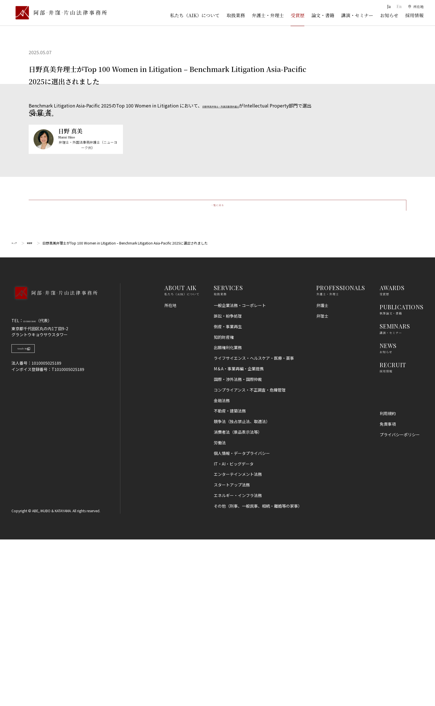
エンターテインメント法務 (238, 641)
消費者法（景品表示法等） (238, 598)
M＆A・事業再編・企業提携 (239, 535)
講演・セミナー (357, 15)
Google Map (40, 518)
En (397, 6)
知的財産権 (224, 503)
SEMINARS (395, 492)
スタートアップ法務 (232, 651)
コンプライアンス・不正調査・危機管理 (250, 556)
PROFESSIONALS (340, 454)
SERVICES (228, 454)
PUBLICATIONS (402, 473)
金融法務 (222, 567)
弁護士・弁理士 (268, 15)
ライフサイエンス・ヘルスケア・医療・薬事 (254, 524)
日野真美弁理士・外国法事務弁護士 (239, 105)
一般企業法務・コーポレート (240, 472)
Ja (387, 6)
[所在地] (415, 6)
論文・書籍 (322, 15)
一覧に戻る (217, 365)
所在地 (170, 472)
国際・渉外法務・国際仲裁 (238, 546)
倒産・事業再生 (228, 493)
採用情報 (414, 15)
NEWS (388, 512)
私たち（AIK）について (195, 15)
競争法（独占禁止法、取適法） (242, 588)
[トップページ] (59, 13)
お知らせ (389, 15)
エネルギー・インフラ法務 (238, 662)
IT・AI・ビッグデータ (234, 630)
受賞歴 (297, 15)
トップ (16, 409)
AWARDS (392, 454)
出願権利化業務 (228, 514)
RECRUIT (393, 531)
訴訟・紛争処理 (228, 482)
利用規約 (388, 580)
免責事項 (388, 590)
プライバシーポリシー (400, 601)
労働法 (220, 609)
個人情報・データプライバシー (242, 620)
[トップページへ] (54, 467)
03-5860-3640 (36, 487)
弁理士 (322, 482)
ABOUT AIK (180, 454)
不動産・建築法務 (230, 577)
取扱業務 (235, 15)
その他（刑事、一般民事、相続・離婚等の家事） (258, 672)
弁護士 (322, 472)
